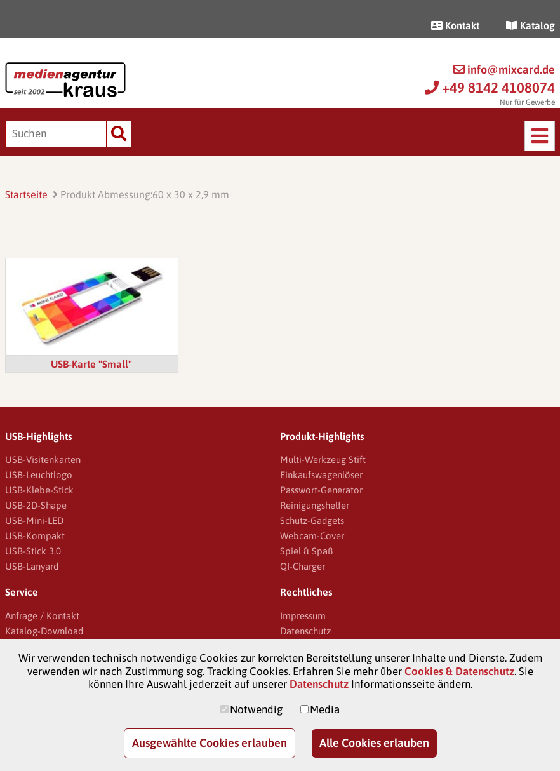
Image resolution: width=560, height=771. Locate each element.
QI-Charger (302, 566)
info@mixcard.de (504, 69)
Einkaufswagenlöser (321, 474)
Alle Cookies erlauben (374, 742)
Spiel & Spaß (306, 551)
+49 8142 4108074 (490, 87)
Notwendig (256, 709)
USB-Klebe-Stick (39, 490)
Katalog (530, 25)
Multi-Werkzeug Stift (323, 459)
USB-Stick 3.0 (33, 551)
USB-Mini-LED (34, 520)
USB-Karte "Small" (91, 364)
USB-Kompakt (35, 535)
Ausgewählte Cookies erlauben (209, 742)
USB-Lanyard (31, 566)
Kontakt (455, 25)
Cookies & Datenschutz (459, 671)
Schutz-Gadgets (312, 520)
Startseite (26, 194)
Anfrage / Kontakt (42, 615)
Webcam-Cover (312, 535)
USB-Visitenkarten (43, 459)
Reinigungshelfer (314, 505)
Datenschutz (305, 631)
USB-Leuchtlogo (38, 474)
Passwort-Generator (321, 490)
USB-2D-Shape (36, 505)
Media (325, 709)
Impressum (303, 615)
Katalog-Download (44, 631)
